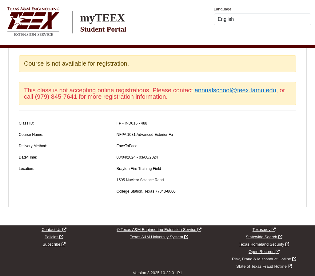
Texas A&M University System (159, 237)
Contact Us (54, 229)
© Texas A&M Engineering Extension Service (159, 229)
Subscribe (53, 244)
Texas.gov (264, 229)
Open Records (264, 251)
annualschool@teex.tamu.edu (235, 90)
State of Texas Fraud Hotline (264, 266)
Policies (54, 237)
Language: (223, 9)
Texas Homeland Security (264, 244)
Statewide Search (264, 237)
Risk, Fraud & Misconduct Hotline (264, 259)
